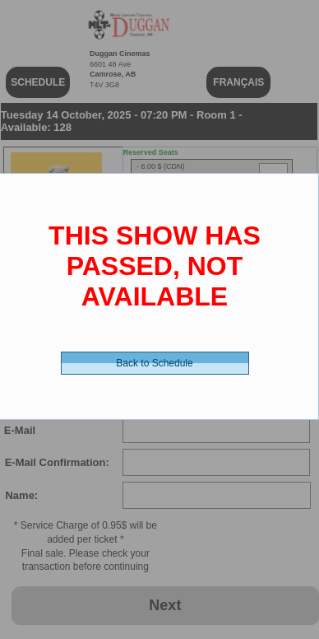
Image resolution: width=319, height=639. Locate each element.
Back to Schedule (154, 363)
